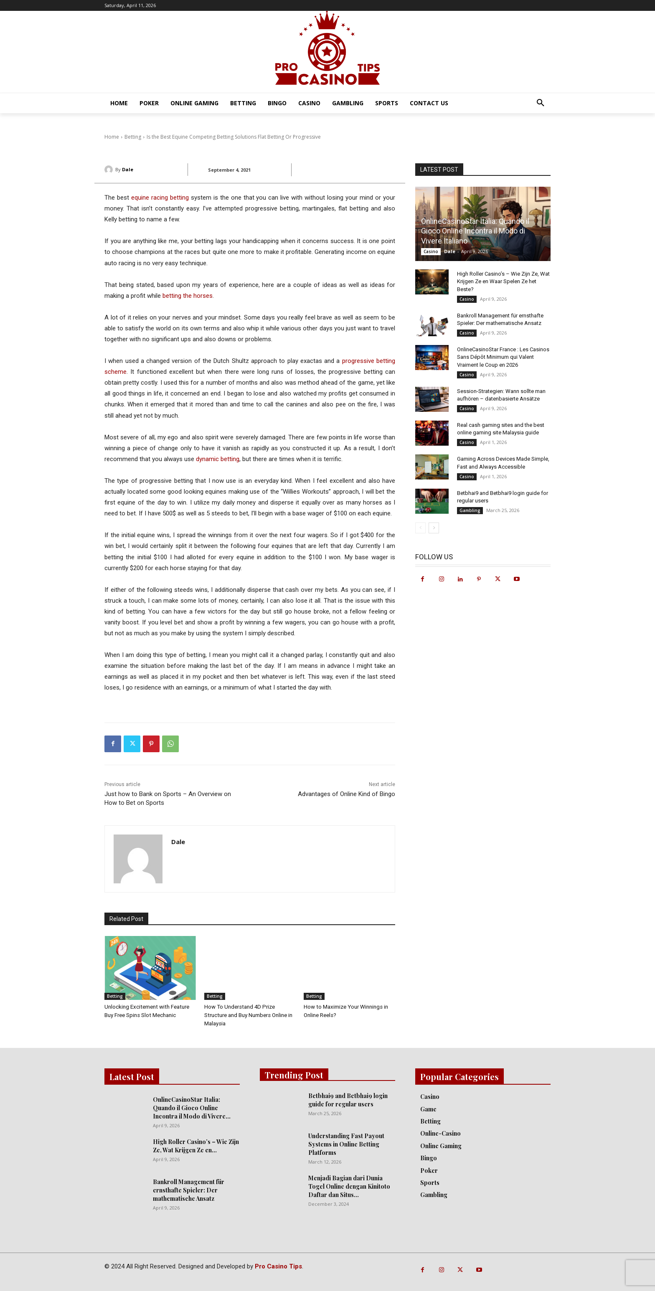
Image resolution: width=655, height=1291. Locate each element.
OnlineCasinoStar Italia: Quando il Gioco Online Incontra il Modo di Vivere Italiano (475, 231)
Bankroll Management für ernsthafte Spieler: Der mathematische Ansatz (188, 1190)
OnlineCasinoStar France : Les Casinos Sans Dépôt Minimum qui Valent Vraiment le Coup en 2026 (503, 357)
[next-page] (434, 527)
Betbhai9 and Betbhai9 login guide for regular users (348, 1100)
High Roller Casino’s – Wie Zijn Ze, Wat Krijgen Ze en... (196, 1146)
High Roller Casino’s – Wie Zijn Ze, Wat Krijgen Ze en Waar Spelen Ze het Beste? (503, 281)
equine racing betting (160, 197)
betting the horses (187, 295)
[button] (541, 103)
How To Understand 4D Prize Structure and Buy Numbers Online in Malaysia (248, 1015)
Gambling (470, 510)
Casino (431, 251)
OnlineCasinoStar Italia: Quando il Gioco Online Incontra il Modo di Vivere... (192, 1108)
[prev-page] (420, 527)
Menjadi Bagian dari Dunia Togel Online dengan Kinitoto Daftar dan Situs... (349, 1186)
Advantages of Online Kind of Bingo (346, 794)
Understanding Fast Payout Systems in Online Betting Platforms (346, 1144)
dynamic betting (217, 459)
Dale (127, 169)
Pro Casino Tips (278, 1266)
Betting (115, 996)
